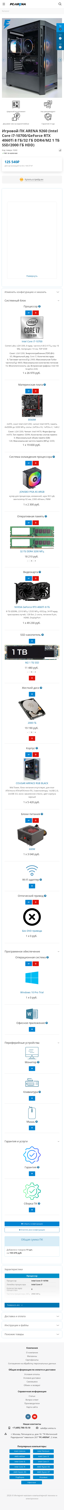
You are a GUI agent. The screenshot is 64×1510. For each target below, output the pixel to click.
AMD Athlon (20, 1456)
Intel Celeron (19, 1451)
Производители (32, 1403)
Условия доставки (32, 1378)
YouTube (34, 1416)
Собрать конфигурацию (32, 1224)
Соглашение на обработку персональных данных (32, 1363)
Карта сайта (32, 1407)
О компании (32, 1352)
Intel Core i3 (43, 1456)
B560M (32, 419)
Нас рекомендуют (48, 111)
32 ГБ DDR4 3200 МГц (32, 551)
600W (32, 849)
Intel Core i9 (20, 1467)
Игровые (43, 1477)
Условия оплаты (32, 1374)
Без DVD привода (32, 930)
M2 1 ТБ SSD (32, 662)
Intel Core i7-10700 (32, 341)
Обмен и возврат (32, 1385)
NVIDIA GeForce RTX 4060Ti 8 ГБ (32, 607)
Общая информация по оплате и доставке (32, 1369)
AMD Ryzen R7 (43, 1472)
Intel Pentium (43, 1451)
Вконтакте (28, 1416)
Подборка (19, 1477)
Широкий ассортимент (16, 111)
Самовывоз (32, 1381)
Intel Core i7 (43, 1461)
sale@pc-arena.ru (48, 1428)
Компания (32, 1347)
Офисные (31, 1482)
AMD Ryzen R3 (43, 1467)
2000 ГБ (32, 722)
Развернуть (32, 276)
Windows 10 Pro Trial (32, 992)
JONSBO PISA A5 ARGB (32, 491)
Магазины (32, 1356)
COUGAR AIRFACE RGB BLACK (32, 783)
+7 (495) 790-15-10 (21, 1427)
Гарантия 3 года (48, 124)
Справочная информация (32, 1391)
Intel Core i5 (20, 1461)
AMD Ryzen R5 (20, 1472)
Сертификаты (32, 1359)
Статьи (32, 1396)
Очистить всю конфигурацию (32, 1230)
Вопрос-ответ (32, 1399)
